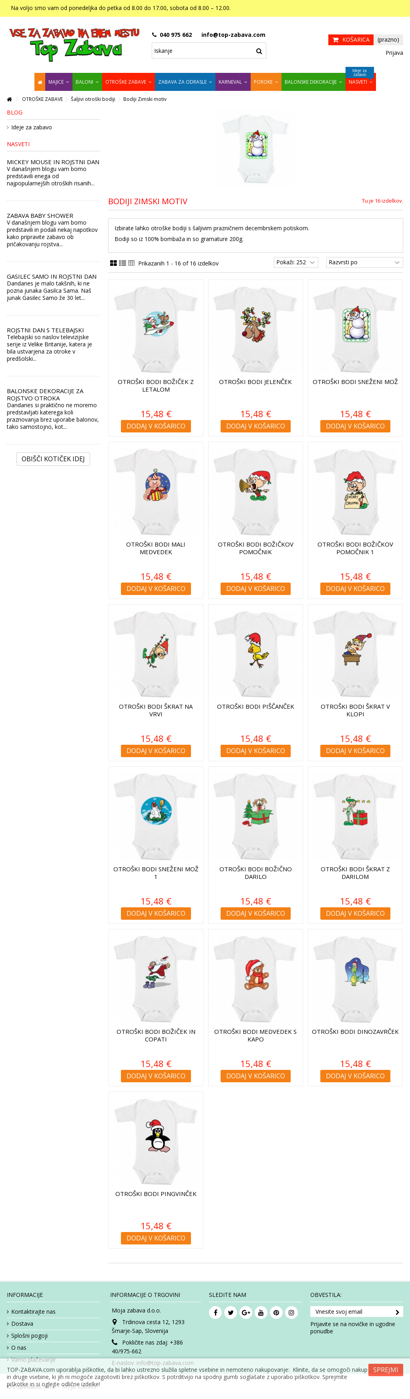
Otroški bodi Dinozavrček (355, 1031)
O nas (18, 1347)
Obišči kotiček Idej (53, 458)
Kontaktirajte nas (33, 1311)
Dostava (22, 1323)
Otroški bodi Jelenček (255, 382)
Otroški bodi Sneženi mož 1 (156, 872)
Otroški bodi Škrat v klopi (355, 710)
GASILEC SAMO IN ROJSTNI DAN (51, 276)
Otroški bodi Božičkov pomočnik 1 (355, 548)
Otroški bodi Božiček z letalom (156, 385)
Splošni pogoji (29, 1335)
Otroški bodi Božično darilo (255, 872)
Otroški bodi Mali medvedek (155, 548)
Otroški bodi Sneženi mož (355, 382)
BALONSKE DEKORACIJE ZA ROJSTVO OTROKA (45, 394)
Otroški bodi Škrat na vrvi (156, 710)
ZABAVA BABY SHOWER (40, 215)
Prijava (393, 52)
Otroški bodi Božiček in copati (156, 1035)
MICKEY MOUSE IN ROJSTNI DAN (53, 162)
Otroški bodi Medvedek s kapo (255, 1035)
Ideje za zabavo (31, 127)
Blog (14, 112)
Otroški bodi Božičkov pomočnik (255, 548)
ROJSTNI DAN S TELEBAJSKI (45, 330)
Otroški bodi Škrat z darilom (355, 872)
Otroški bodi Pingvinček (156, 1194)
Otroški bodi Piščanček (255, 706)
